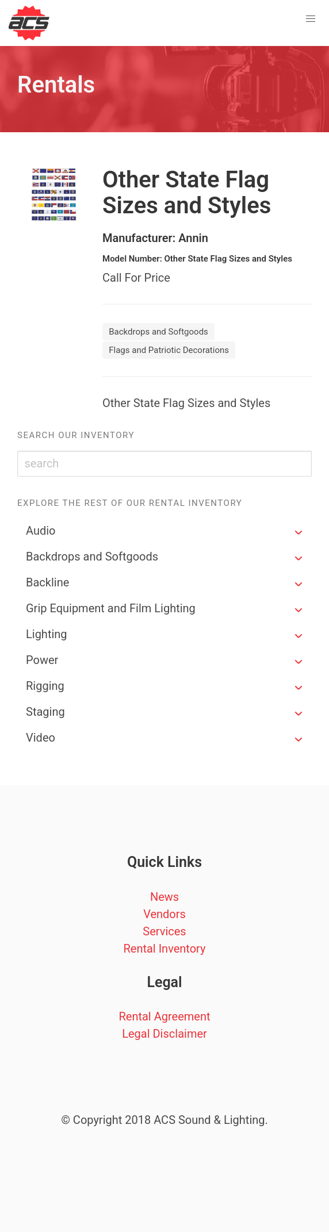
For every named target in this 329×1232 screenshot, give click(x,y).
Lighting (46, 634)
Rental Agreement (164, 1016)
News (164, 897)
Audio (41, 531)
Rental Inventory (164, 948)
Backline (47, 582)
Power (42, 660)
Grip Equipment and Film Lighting (111, 608)
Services (164, 931)
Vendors (164, 914)
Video (40, 737)
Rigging (45, 686)
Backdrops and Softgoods (92, 556)
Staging (45, 712)
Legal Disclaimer (164, 1034)
